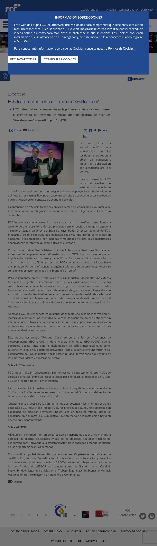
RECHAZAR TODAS (23, 59)
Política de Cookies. (121, 48)
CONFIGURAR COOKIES (60, 59)
